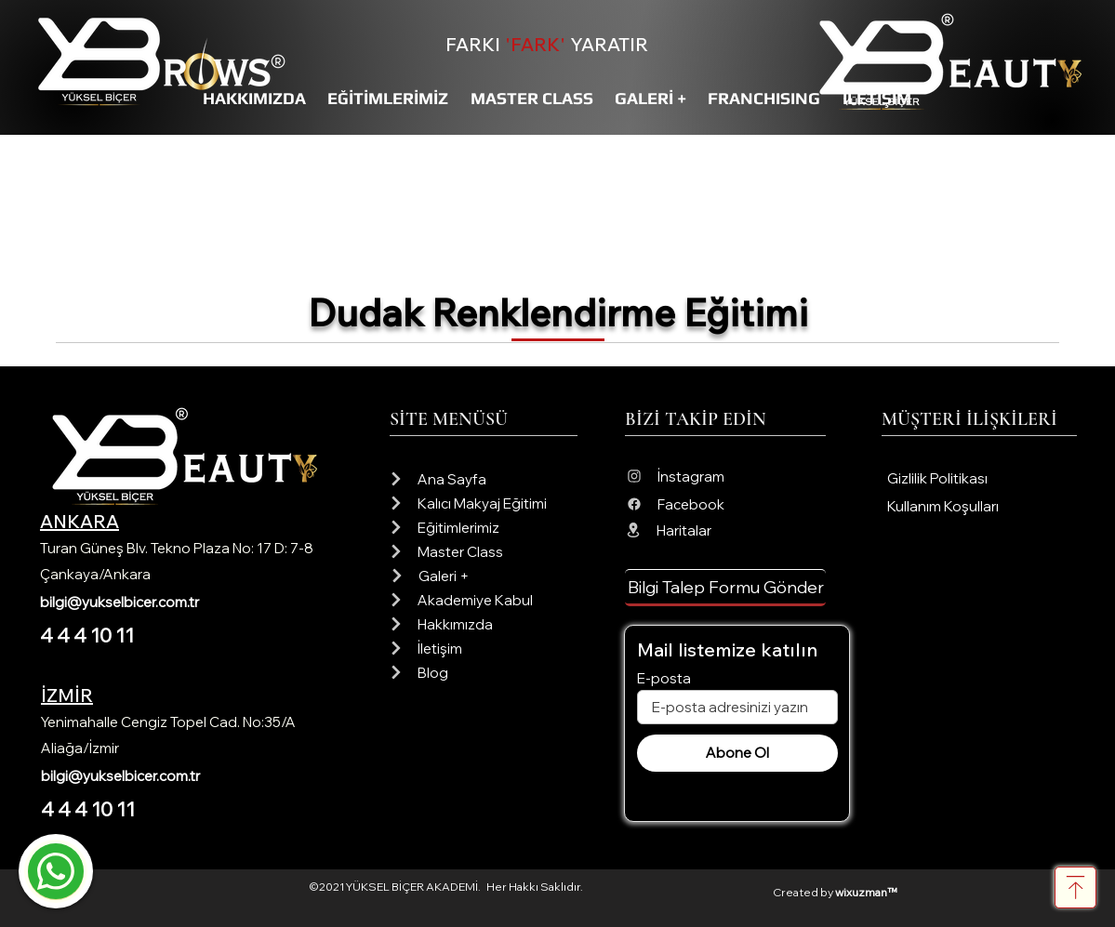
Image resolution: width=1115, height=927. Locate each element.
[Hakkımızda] (483, 624)
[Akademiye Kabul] (483, 599)
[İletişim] (483, 648)
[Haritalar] (725, 530)
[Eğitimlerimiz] (483, 527)
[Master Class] (483, 551)
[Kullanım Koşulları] (981, 506)
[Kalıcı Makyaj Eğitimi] (483, 503)
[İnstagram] (725, 476)
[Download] (1075, 887)
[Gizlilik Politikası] (981, 478)
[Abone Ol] (737, 753)
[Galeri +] (484, 575)
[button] (725, 587)
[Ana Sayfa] (483, 479)
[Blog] (483, 672)
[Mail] (56, 871)
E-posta (664, 678)
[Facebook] (725, 504)
